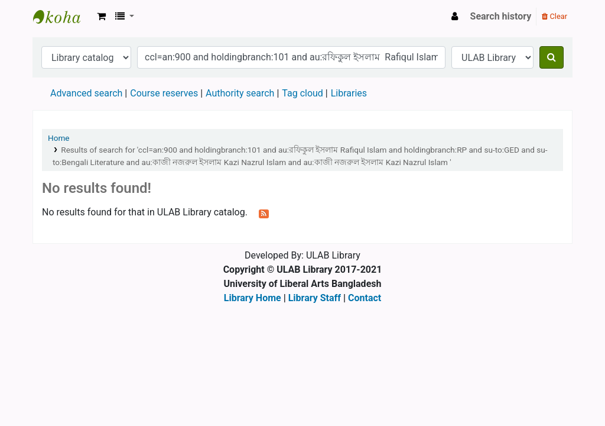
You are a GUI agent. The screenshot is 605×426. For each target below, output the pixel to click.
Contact (364, 298)
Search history (501, 16)
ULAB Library (62, 16)
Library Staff (314, 298)
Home (59, 138)
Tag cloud (302, 93)
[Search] (551, 57)
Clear (554, 16)
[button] (101, 16)
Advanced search (86, 93)
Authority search (240, 93)
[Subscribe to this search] (264, 213)
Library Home (252, 298)
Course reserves (164, 93)
